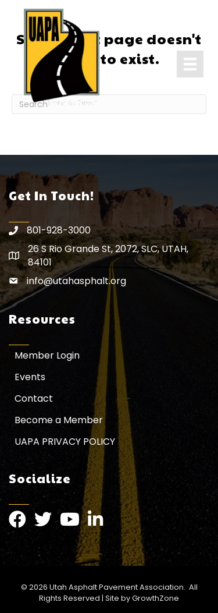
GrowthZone (155, 598)
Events (30, 377)
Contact (34, 398)
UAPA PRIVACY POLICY (65, 441)
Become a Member (59, 420)
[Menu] (190, 64)
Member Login (47, 355)
